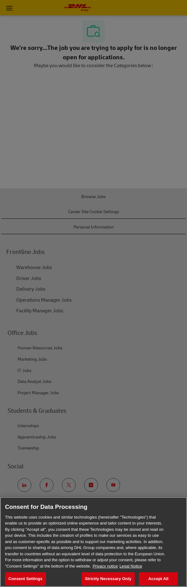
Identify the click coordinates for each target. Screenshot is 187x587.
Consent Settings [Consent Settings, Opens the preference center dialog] (25, 578)
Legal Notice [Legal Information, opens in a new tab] (130, 566)
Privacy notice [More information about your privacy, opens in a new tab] (105, 566)
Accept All (158, 578)
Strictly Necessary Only (108, 578)
